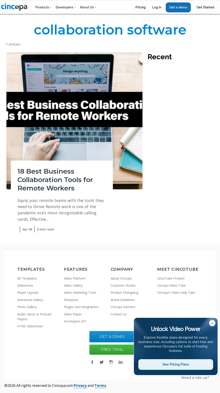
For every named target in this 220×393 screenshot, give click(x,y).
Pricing (140, 7)
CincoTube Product (171, 278)
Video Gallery (73, 285)
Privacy (80, 385)
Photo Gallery (27, 307)
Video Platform (74, 278)
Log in (156, 7)
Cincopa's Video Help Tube (176, 292)
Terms (100, 385)
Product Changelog (124, 292)
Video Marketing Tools (80, 292)
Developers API (75, 321)
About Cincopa (121, 278)
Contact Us (119, 314)
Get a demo (178, 7)
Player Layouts (28, 292)
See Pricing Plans (175, 364)
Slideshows (25, 285)
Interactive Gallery (30, 300)
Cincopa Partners (123, 307)
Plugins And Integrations (81, 307)
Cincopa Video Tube (171, 285)
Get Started (205, 7)
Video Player (73, 314)
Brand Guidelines (123, 300)
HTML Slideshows (30, 326)
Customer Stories (123, 285)
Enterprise (71, 300)
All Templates (27, 278)
